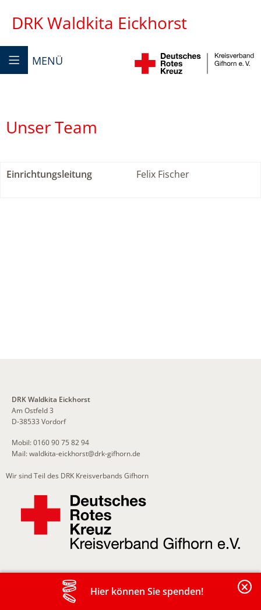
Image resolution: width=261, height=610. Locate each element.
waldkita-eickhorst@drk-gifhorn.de (84, 454)
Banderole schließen (245, 593)
